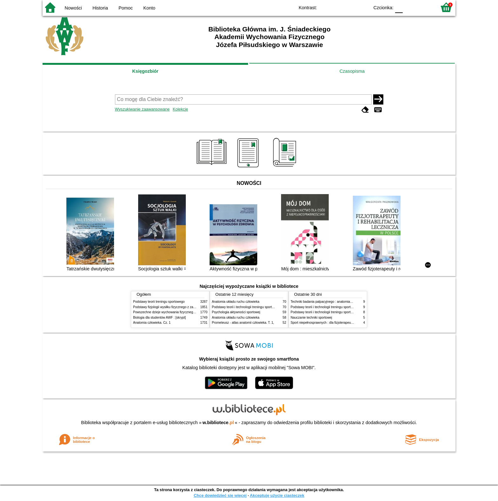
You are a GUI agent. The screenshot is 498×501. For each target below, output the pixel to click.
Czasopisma (352, 71)
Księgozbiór (145, 71)
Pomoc (125, 7)
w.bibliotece (218, 422)
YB (350, 7)
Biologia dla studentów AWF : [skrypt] (159, 317)
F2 (424, 7)
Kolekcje (180, 109)
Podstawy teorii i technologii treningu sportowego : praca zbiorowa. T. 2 (262, 307)
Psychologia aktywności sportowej (236, 312)
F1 (410, 7)
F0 (399, 7)
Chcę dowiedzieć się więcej (220, 495)
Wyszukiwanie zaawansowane (142, 109)
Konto (149, 7)
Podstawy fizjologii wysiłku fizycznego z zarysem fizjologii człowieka (181, 307)
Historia (100, 7)
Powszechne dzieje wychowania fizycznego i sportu (169, 312)
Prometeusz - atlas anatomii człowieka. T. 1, (243, 322)
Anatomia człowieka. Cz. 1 (152, 322)
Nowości (73, 7)
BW (337, 7)
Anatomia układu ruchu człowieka (235, 301)
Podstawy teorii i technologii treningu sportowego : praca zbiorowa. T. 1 (341, 312)
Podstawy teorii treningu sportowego (159, 301)
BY (362, 7)
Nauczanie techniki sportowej (311, 317)
